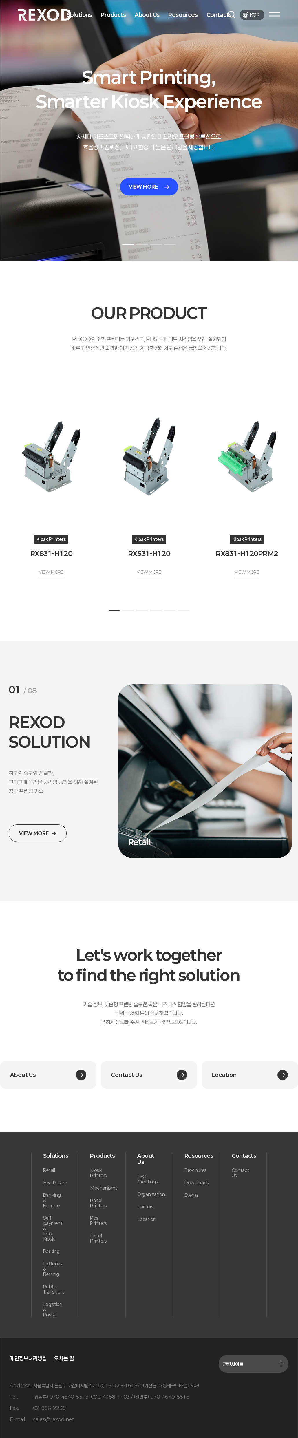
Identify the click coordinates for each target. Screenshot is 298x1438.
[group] (205, 771)
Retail (49, 1170)
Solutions (79, 15)
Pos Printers (98, 1220)
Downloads (196, 1182)
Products (113, 15)
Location (146, 1219)
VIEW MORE (149, 186)
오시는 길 (64, 1358)
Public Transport (53, 1289)
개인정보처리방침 (28, 1358)
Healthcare (55, 1182)
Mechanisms (103, 1187)
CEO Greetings (147, 1179)
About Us (147, 15)
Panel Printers (98, 1203)
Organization (151, 1194)
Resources (183, 15)
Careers (145, 1206)
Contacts (219, 15)
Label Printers (98, 1238)
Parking (51, 1251)
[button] (128, 244)
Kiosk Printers (98, 1173)
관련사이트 (253, 1364)
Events (191, 1195)
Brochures (195, 1170)
